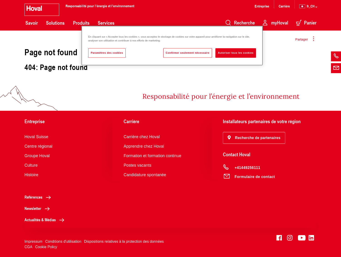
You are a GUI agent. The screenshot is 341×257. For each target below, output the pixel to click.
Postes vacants (137, 165)
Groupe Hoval (37, 156)
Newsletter (38, 208)
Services (106, 22)
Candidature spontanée (145, 175)
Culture (31, 165)
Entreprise (262, 6)
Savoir (31, 22)
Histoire (31, 175)
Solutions (55, 22)
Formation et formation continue (152, 156)
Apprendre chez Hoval (144, 146)
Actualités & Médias (45, 220)
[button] (254, 138)
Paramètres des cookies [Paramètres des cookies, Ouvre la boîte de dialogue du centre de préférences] (107, 52)
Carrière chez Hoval (142, 137)
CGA (28, 247)
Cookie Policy (46, 247)
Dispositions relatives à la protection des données (124, 241)
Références (38, 197)
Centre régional (38, 146)
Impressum (33, 241)
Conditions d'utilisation (63, 241)
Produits (81, 22)
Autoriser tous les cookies (235, 52)
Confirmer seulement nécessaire (187, 52)
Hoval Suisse (36, 137)
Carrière (284, 6)
